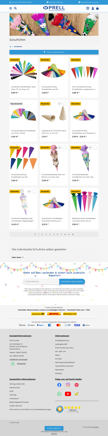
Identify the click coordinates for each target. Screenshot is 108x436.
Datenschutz (14, 387)
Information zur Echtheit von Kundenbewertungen (30, 409)
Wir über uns (60, 351)
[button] (93, 8)
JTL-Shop (95, 427)
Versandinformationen (64, 366)
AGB (11, 391)
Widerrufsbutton (54, 428)
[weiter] (73, 234)
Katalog (58, 373)
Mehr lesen (18, 257)
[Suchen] (15, 8)
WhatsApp (21, 363)
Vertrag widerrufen (17, 384)
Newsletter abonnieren (72, 281)
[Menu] (10, 8)
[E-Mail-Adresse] (41, 281)
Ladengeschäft (61, 344)
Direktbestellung (62, 340)
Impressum (14, 398)
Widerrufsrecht (15, 406)
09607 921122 (21, 352)
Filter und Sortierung (54, 52)
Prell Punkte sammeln (64, 348)
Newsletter (59, 370)
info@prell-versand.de (18, 359)
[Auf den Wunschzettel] (64, 104)
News (57, 355)
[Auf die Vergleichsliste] (59, 104)
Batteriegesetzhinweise (19, 402)
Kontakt (58, 359)
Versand (54, 434)
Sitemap (12, 395)
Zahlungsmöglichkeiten (65, 362)
